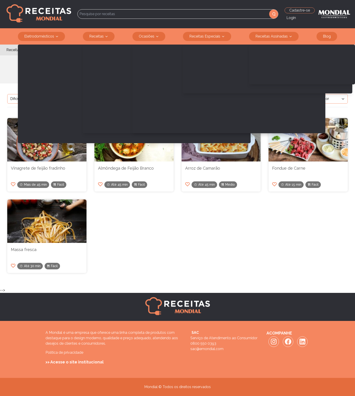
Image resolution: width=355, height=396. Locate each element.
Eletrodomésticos (41, 36)
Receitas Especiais (207, 36)
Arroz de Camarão (202, 168)
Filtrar (91, 99)
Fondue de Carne (288, 168)
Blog (327, 36)
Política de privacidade (64, 352)
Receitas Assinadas (273, 36)
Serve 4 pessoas (39, 50)
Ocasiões (149, 36)
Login (291, 18)
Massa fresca (23, 249)
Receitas (98, 36)
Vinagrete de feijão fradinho (38, 168)
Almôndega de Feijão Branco (126, 168)
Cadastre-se (299, 10)
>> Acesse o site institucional (75, 362)
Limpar (112, 99)
